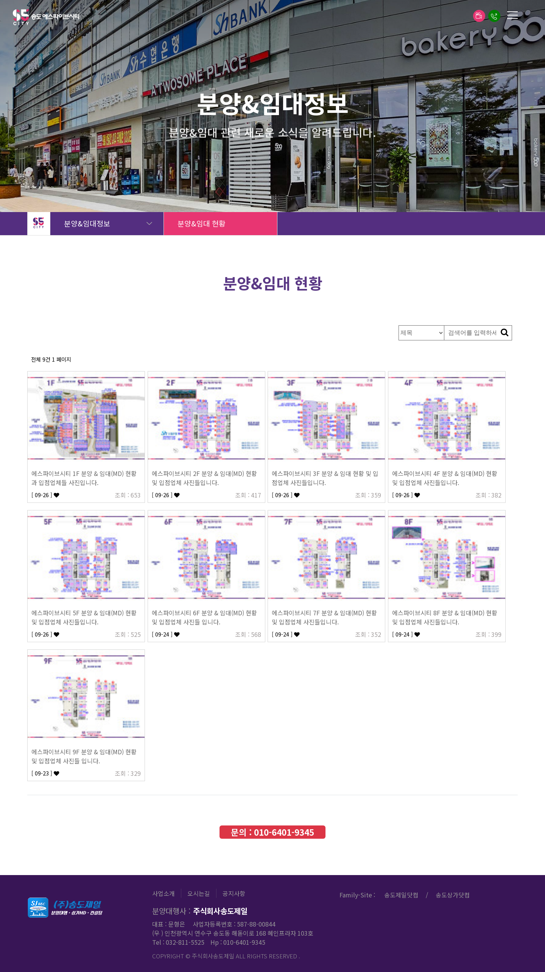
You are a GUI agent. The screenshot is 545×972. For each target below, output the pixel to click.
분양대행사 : (200, 910)
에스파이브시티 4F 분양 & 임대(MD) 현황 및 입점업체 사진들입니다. (444, 478)
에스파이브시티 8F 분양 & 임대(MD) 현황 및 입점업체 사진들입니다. (444, 617)
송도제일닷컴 (401, 894)
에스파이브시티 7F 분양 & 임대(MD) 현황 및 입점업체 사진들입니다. (324, 617)
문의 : (272, 832)
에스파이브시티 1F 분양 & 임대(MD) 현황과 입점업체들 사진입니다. (84, 478)
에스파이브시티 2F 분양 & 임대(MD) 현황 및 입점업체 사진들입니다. (204, 478)
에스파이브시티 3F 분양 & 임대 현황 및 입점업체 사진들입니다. (325, 478)
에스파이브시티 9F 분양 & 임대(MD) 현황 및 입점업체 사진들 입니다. (84, 756)
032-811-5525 (185, 942)
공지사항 (234, 893)
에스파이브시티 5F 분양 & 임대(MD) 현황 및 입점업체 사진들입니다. (84, 617)
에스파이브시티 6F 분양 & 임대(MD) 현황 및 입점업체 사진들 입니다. (204, 617)
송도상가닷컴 (453, 894)
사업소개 (163, 893)
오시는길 (198, 893)
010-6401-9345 (284, 832)
